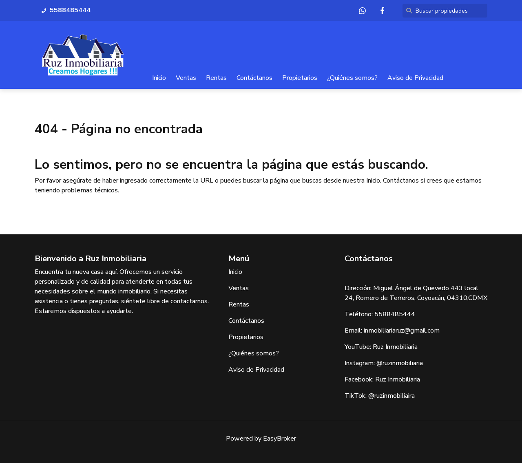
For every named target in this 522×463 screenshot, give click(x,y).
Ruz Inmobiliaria (395, 346)
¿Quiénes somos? (352, 77)
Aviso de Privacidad (415, 77)
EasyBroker (279, 438)
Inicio (159, 77)
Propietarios (299, 77)
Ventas (186, 77)
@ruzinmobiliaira (391, 395)
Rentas (216, 77)
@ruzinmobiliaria (399, 363)
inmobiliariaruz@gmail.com (402, 330)
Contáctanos (254, 77)
